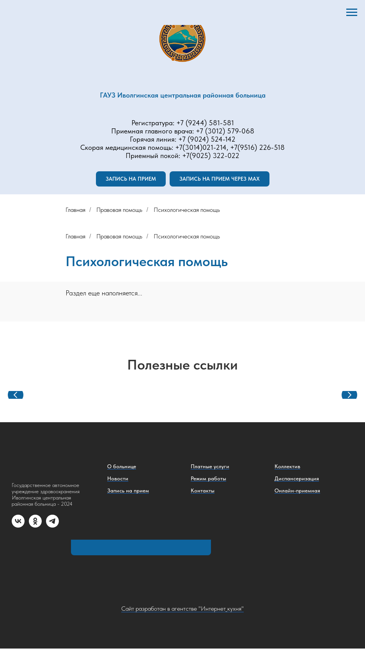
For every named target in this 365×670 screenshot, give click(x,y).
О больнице (121, 466)
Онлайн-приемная (297, 490)
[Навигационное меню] (351, 12)
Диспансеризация (297, 478)
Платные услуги (210, 466)
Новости (117, 478)
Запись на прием (128, 490)
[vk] (18, 525)
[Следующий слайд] (349, 395)
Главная (75, 209)
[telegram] (52, 525)
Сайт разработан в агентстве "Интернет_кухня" (182, 608)
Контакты (202, 490)
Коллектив (287, 466)
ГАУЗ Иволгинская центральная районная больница (183, 95)
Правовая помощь (119, 209)
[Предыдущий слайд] (15, 395)
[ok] (35, 525)
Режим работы (208, 478)
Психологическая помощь (187, 209)
